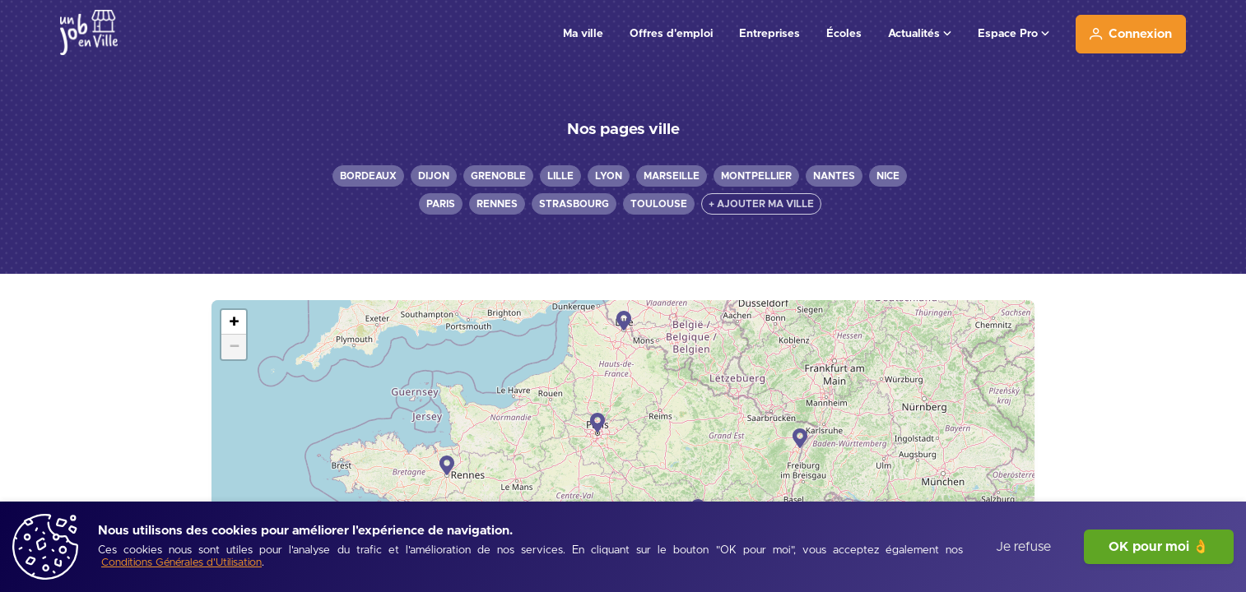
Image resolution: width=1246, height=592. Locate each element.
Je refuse (1023, 546)
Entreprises (769, 33)
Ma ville (583, 33)
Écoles (844, 33)
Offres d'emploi (671, 33)
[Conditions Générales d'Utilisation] (181, 563)
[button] (624, 321)
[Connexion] (1131, 34)
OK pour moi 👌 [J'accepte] (1159, 546)
